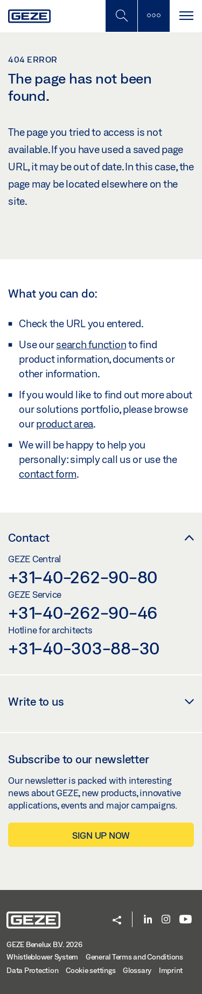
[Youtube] (186, 920)
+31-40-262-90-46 (82, 612)
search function (91, 344)
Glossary (137, 970)
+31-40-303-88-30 (83, 648)
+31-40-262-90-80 (82, 576)
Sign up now (101, 835)
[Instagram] (166, 920)
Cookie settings (90, 970)
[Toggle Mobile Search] (121, 16)
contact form (47, 474)
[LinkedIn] (148, 920)
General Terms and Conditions (134, 956)
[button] (117, 921)
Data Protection (32, 970)
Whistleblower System (42, 956)
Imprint (171, 970)
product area (64, 424)
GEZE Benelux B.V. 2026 (44, 944)
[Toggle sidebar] (153, 16)
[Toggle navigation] (186, 16)
